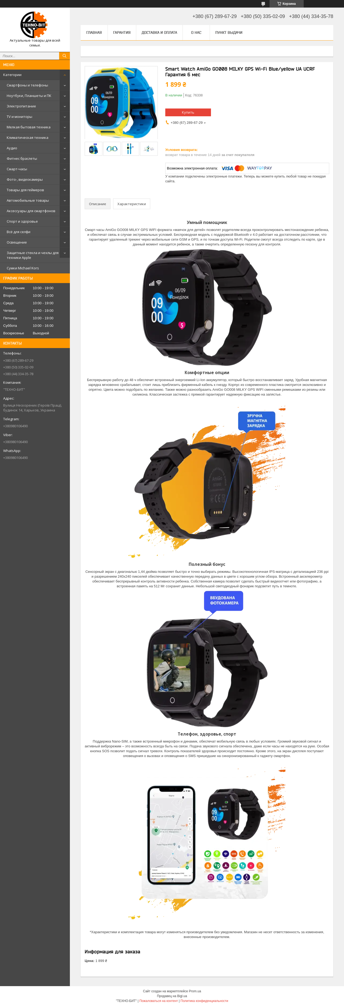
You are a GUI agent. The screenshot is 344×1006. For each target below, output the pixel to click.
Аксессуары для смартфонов (31, 210)
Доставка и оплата (159, 32)
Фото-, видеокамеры (25, 179)
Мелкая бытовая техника (29, 127)
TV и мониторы (19, 116)
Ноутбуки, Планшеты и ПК (29, 95)
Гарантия (122, 32)
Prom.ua (195, 991)
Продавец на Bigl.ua (172, 996)
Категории (12, 74)
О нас (196, 32)
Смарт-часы (17, 169)
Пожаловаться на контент (158, 1001)
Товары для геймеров (25, 189)
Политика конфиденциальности (204, 1001)
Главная (94, 32)
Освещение (17, 242)
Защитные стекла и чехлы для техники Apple (33, 255)
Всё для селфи (18, 231)
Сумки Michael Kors (23, 268)
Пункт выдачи (228, 32)
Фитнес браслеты (22, 158)
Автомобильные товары (28, 200)
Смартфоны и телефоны (27, 85)
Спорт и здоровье (22, 221)
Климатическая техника (27, 137)
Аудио (12, 148)
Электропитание (21, 106)
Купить (188, 112)
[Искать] (64, 56)
